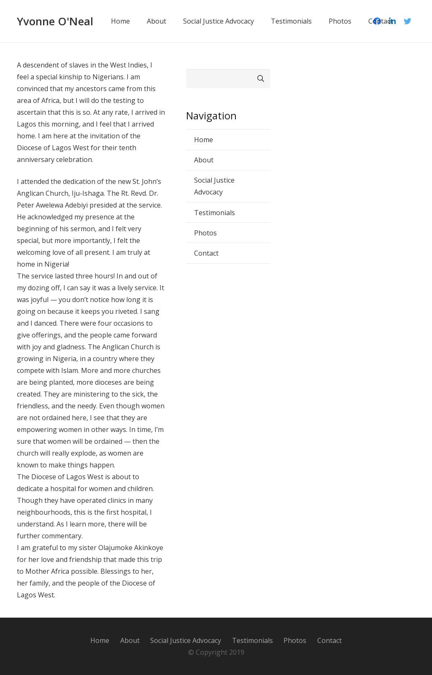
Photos (205, 233)
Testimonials (214, 212)
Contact (206, 253)
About (203, 160)
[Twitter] (407, 21)
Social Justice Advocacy (214, 186)
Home (203, 139)
